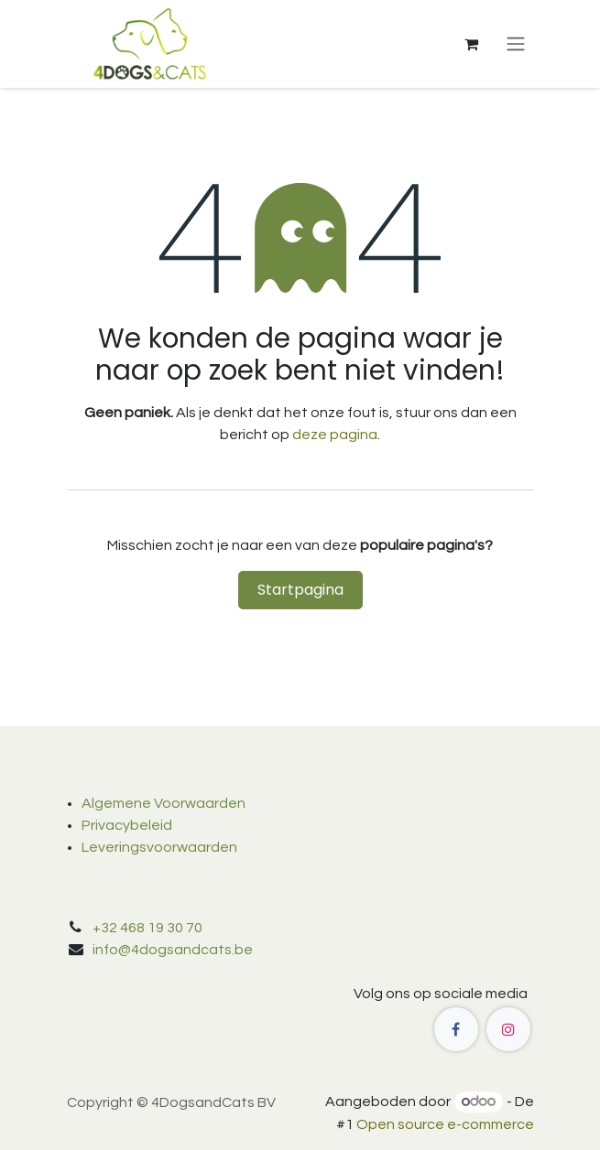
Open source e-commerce (445, 1124)
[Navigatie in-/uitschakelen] (515, 44)
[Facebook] (456, 1029)
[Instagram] (508, 1029)
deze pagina (334, 434)
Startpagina (300, 589)
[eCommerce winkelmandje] (471, 44)
